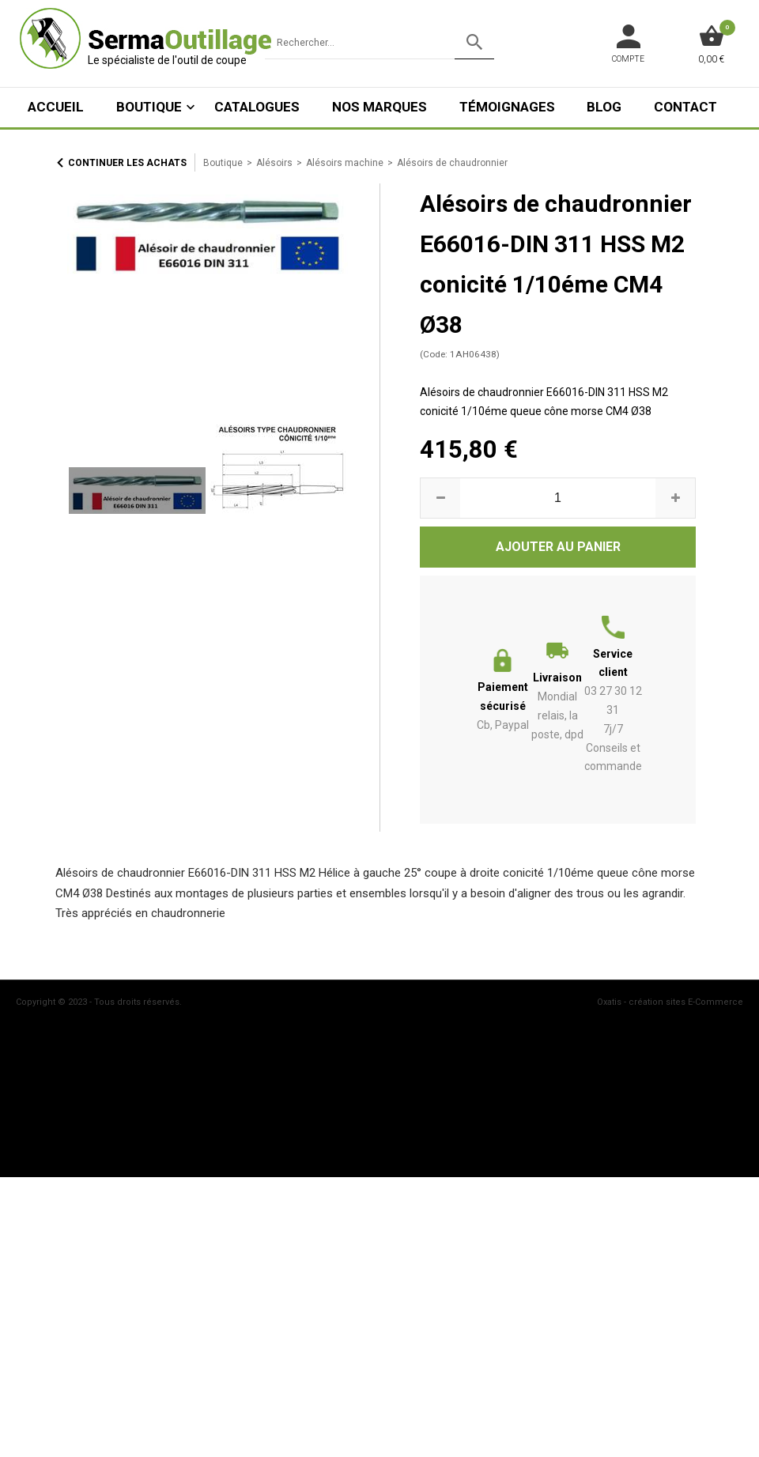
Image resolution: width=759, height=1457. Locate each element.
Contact (685, 107)
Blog (604, 107)
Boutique (149, 107)
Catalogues (257, 107)
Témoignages (507, 107)
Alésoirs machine (344, 162)
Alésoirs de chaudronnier (452, 162)
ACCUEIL (56, 107)
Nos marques (379, 107)
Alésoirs (274, 162)
